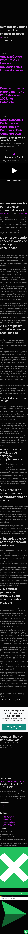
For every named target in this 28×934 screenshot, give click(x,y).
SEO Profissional (7, 817)
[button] (14, 170)
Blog (22, 22)
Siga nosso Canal (14, 157)
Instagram (2, 781)
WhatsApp (21, 781)
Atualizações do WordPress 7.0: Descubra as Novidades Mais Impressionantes (11, 63)
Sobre (4, 807)
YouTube (16, 781)
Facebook (7, 781)
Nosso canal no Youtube (6, 22)
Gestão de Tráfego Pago (8, 816)
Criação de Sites (7, 819)
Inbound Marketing (7, 821)
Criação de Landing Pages (9, 824)
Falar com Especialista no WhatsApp (14, 727)
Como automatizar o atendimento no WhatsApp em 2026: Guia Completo (13, 95)
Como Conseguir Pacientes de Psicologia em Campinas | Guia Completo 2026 (11, 126)
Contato (5, 810)
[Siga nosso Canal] (14, 153)
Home (1, 37)
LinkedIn (12, 781)
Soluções (17, 22)
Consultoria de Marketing (9, 822)
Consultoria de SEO (7, 825)
